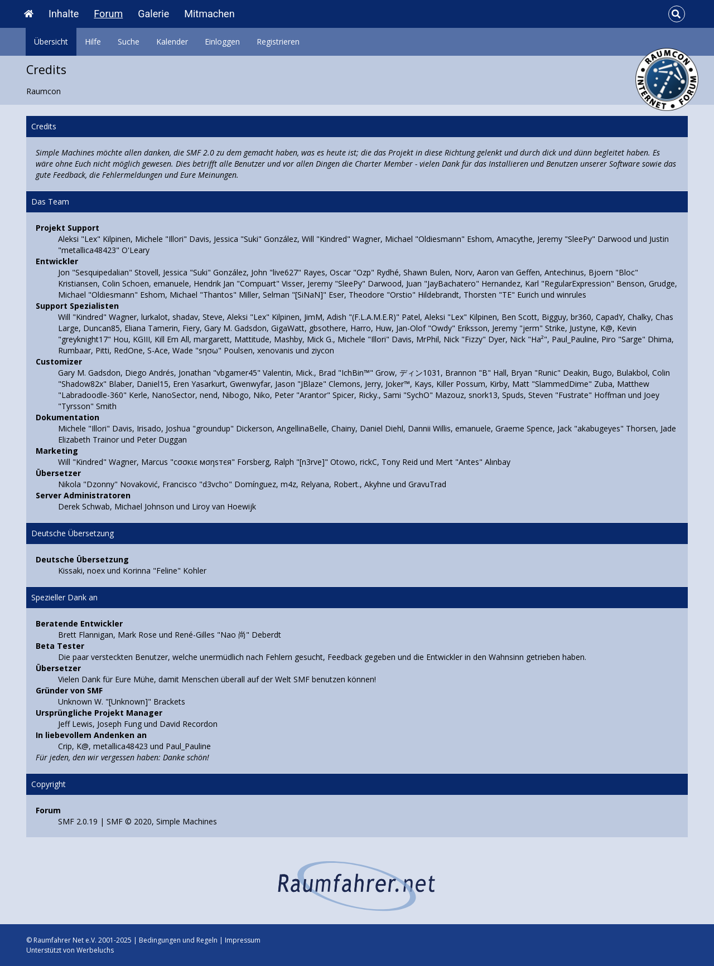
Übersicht (51, 41)
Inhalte (64, 14)
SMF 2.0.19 (78, 821)
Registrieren (278, 41)
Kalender (172, 41)
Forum (108, 14)
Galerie (153, 14)
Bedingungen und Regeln (178, 940)
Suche (128, 41)
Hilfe (93, 41)
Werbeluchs (95, 950)
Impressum (242, 940)
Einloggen (222, 41)
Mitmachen (209, 14)
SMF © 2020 (129, 821)
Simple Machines (186, 821)
